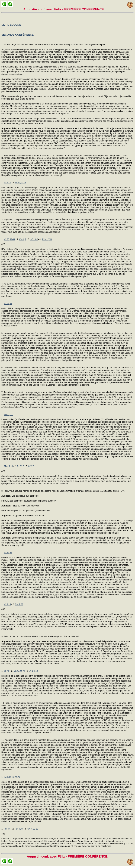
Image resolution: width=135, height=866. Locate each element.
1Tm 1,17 (8, 414)
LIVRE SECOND (11, 24)
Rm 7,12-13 (32, 829)
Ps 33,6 (20, 466)
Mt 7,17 (7, 182)
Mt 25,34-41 (19, 671)
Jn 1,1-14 (33, 671)
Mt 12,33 (8, 303)
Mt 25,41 (8, 552)
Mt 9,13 (7, 604)
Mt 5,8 (31, 466)
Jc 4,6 (6, 671)
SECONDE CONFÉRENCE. (17, 34)
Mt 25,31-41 (9, 239)
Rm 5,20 (19, 829)
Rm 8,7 (22, 239)
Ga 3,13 (7, 777)
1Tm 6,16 (8, 466)
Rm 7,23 (19, 604)
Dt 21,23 (16, 777)
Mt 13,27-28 (20, 182)
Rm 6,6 (7, 829)
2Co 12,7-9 (47, 239)
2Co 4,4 (34, 239)
